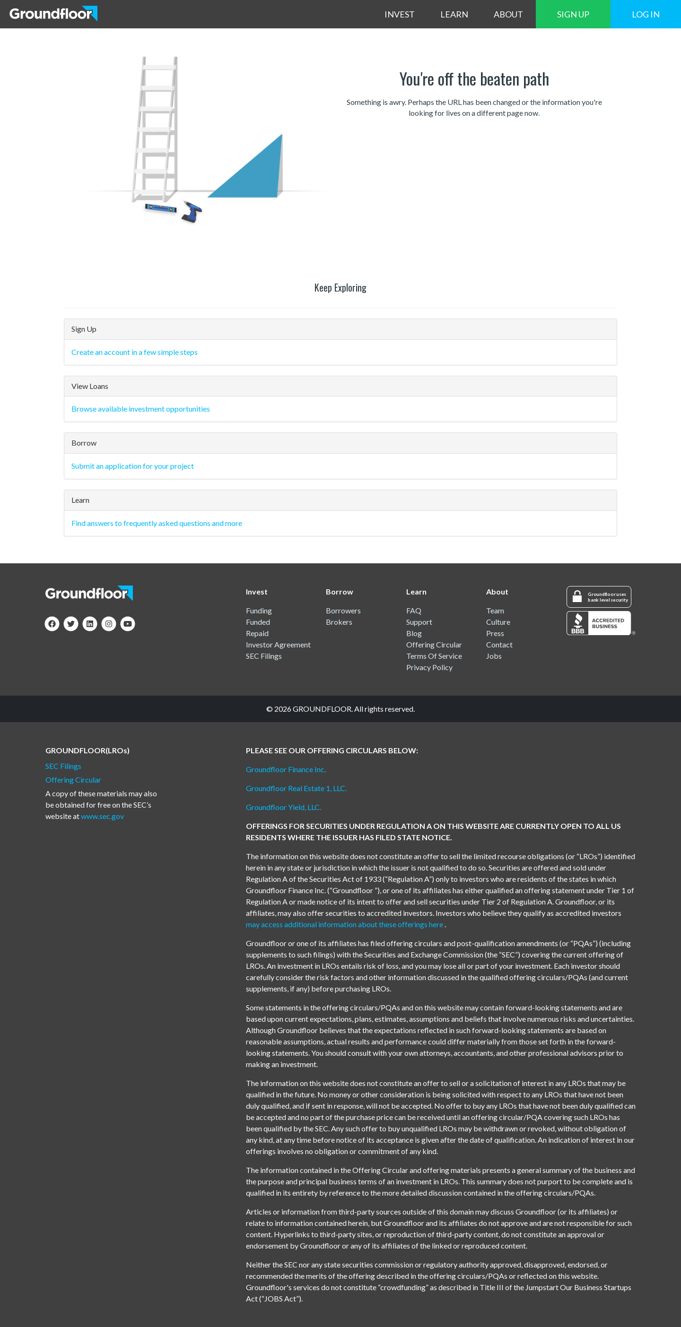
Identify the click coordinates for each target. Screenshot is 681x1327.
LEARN (454, 14)
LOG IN (646, 14)
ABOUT (508, 14)
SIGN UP (573, 14)
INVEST (399, 14)
